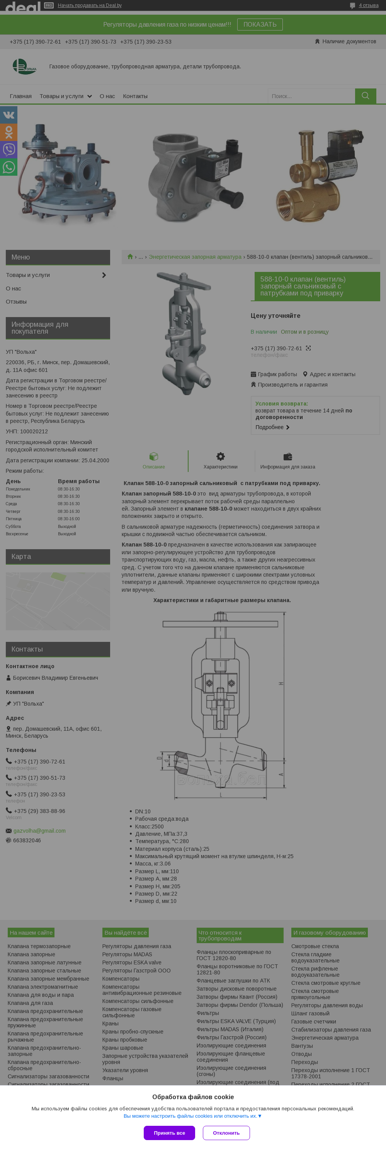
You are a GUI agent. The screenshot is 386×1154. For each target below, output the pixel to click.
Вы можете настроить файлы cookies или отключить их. (190, 1116)
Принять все (169, 1133)
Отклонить (226, 1133)
